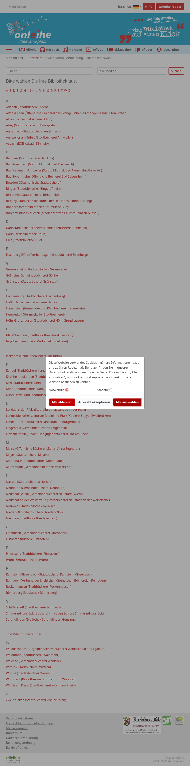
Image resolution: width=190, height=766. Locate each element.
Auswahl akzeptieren (94, 402)
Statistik (103, 390)
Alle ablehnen (62, 402)
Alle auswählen (127, 402)
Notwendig (57, 390)
